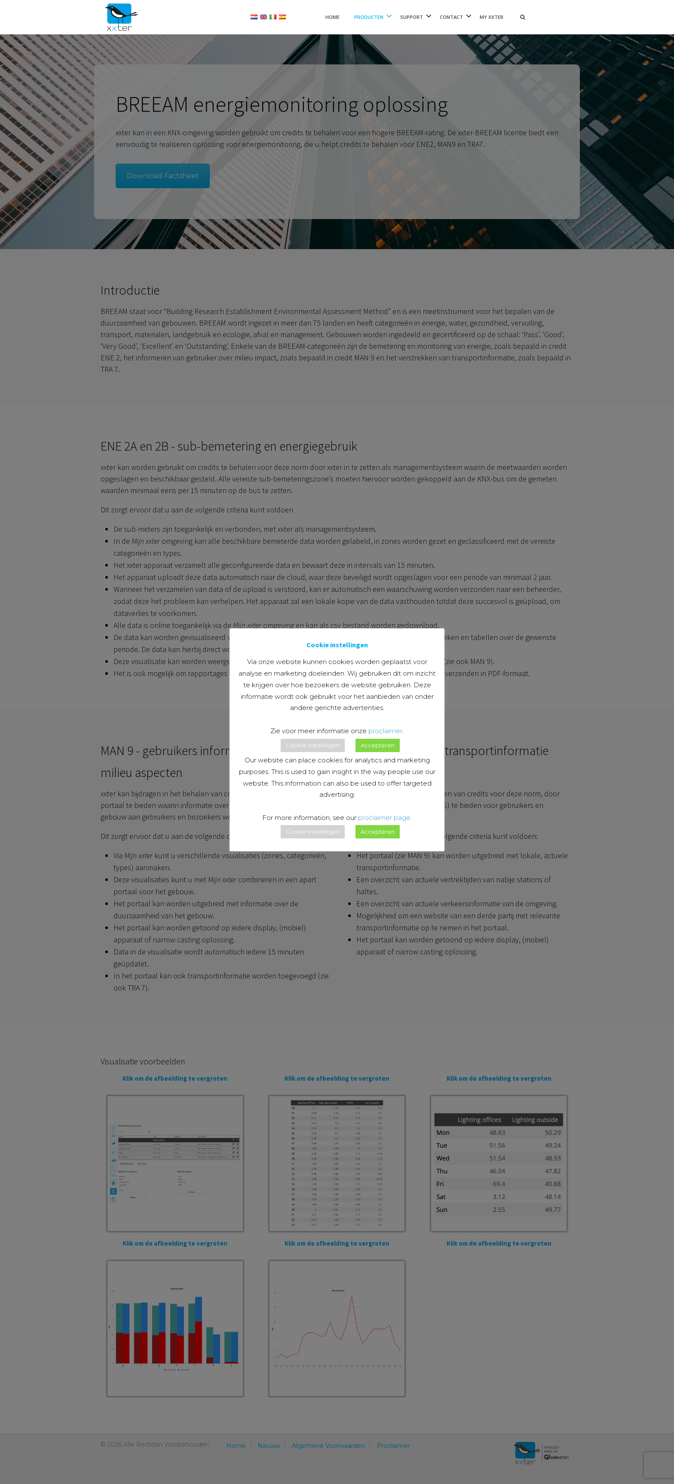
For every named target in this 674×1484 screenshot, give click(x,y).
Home (332, 17)
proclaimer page (384, 818)
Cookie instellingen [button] (313, 745)
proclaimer (385, 731)
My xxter (491, 17)
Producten (368, 17)
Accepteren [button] (378, 745)
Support (411, 17)
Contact (451, 17)
